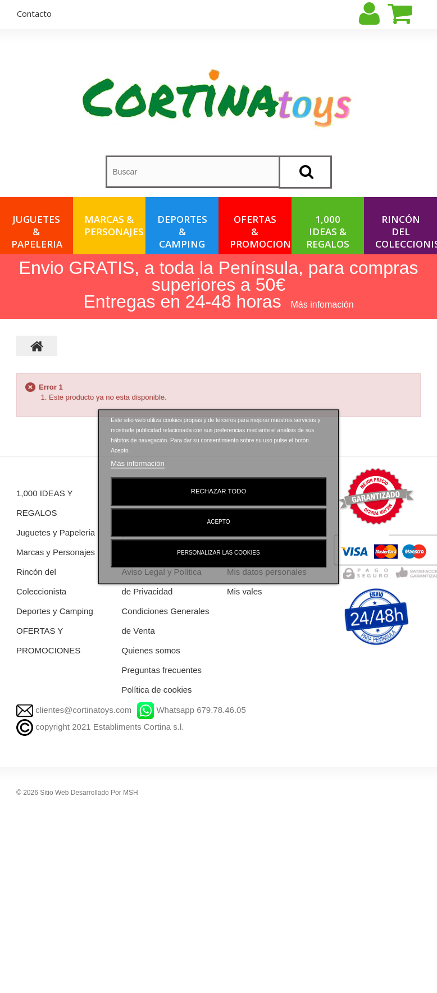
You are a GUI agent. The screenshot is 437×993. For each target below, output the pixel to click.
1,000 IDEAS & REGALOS (327, 231)
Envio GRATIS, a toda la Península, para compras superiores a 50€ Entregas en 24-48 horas (218, 285)
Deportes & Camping (182, 231)
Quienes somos (151, 650)
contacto (34, 13)
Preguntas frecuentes (162, 670)
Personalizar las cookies (218, 553)
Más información (137, 463)
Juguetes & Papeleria (36, 231)
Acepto (218, 522)
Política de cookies (157, 689)
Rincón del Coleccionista (406, 231)
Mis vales (244, 591)
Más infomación (322, 304)
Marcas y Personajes (55, 552)
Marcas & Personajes (114, 225)
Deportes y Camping (54, 611)
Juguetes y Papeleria (55, 532)
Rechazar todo (219, 491)
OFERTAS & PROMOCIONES (261, 231)
